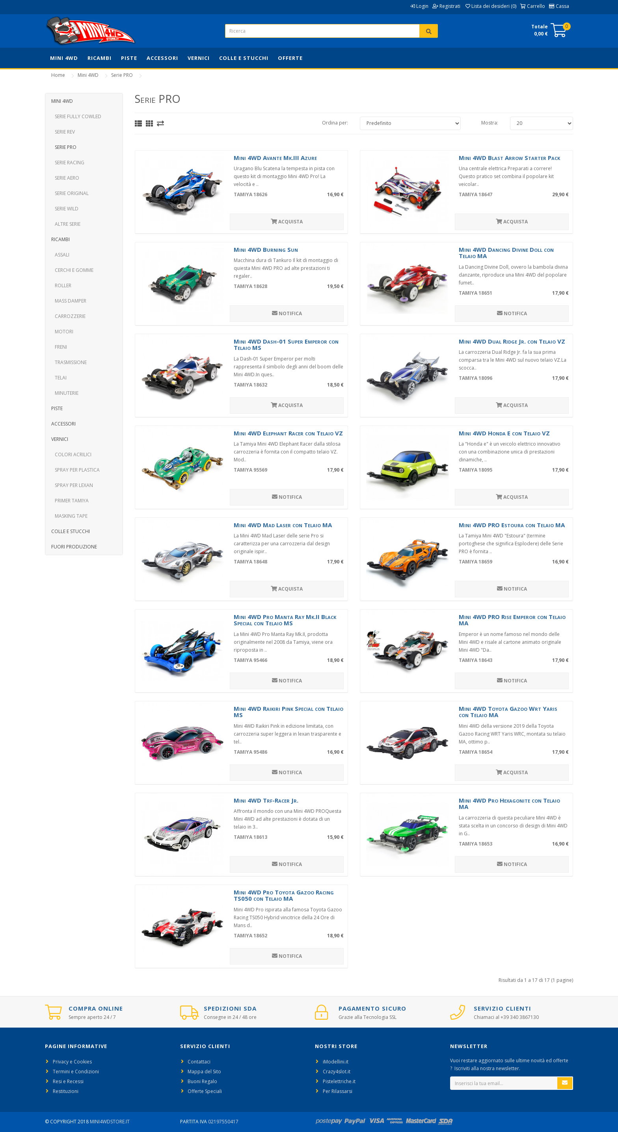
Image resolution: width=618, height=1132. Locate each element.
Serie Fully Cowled (76, 116)
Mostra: (489, 122)
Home (58, 75)
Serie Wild (64, 208)
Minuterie (64, 393)
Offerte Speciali (205, 1091)
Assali (60, 254)
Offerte (290, 57)
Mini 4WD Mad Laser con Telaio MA (283, 525)
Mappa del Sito (204, 1071)
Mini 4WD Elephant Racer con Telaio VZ (288, 433)
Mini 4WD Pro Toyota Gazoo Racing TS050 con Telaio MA (284, 895)
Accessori (162, 57)
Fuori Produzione (74, 546)
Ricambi (99, 57)
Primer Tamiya (70, 500)
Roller (61, 285)
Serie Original (70, 193)
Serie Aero (65, 178)
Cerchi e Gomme (72, 270)
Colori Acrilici (71, 454)
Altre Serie (65, 224)
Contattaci (199, 1061)
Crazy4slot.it (336, 1071)
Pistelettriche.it (339, 1081)
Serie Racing (67, 162)
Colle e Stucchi (243, 57)
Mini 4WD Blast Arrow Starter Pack (509, 158)
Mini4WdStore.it (110, 1121)
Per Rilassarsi (337, 1091)
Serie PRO (122, 75)
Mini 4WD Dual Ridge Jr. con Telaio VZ (512, 341)
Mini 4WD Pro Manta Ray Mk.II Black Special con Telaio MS (285, 620)
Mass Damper (68, 300)
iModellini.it (335, 1061)
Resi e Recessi (68, 1081)
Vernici (199, 57)
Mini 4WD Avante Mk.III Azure (275, 158)
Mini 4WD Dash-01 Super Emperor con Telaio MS (286, 344)
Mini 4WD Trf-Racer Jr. (266, 800)
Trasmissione (69, 362)
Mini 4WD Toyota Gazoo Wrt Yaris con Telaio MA (508, 711)
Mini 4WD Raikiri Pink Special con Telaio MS (288, 711)
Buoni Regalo (202, 1081)
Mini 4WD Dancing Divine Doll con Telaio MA (506, 252)
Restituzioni (65, 1091)
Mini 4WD (64, 57)
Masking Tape (69, 516)
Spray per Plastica (75, 470)
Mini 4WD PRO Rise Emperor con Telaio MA (512, 620)
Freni (59, 347)
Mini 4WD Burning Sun (266, 249)
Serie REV (63, 131)
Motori (62, 331)
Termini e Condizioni (76, 1071)
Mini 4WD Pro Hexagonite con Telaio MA (509, 803)
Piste (129, 57)
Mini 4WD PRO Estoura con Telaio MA (512, 525)
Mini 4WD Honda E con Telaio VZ (504, 433)
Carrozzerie (68, 316)
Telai (59, 377)
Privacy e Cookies (72, 1061)
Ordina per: (335, 122)
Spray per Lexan (72, 485)
